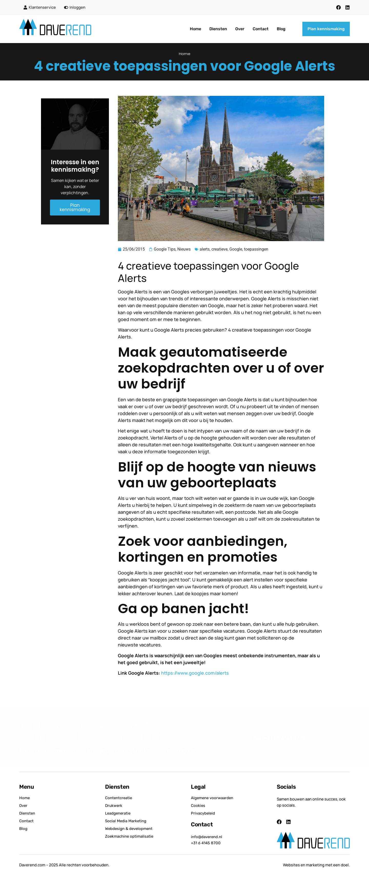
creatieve (219, 249)
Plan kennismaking (75, 207)
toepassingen (256, 249)
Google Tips (165, 249)
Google (235, 249)
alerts (205, 249)
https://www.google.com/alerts (195, 673)
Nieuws (184, 249)
